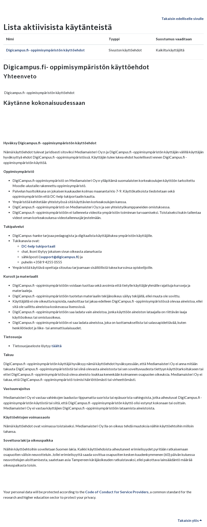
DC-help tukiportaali (38, 246)
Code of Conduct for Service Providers (117, 492)
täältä (56, 346)
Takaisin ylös (190, 520)
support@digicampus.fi (59, 257)
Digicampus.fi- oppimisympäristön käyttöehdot (45, 50)
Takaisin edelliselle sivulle (182, 19)
